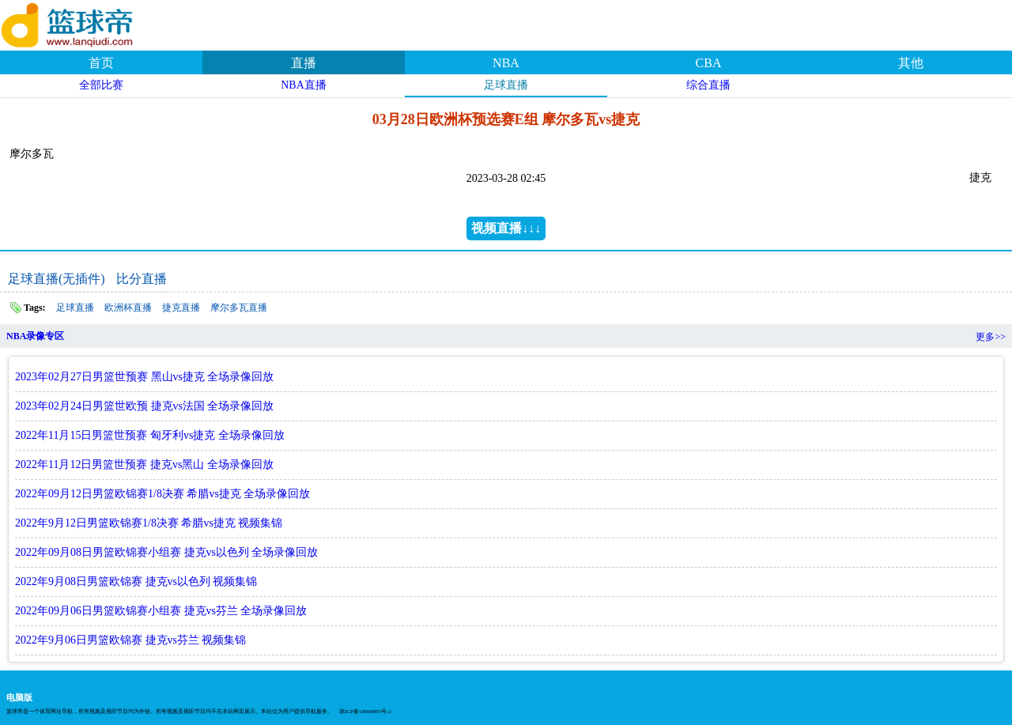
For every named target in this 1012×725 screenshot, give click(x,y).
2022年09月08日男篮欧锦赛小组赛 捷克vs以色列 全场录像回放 (166, 552)
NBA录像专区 (35, 336)
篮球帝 (87, 23)
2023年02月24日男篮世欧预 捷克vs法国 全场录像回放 (144, 406)
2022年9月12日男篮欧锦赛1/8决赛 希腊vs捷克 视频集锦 (148, 523)
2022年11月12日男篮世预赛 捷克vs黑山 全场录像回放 (144, 464)
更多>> (991, 336)
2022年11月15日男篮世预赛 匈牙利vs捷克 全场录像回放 (150, 435)
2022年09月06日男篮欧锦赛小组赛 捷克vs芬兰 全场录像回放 (161, 611)
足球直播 (506, 85)
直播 (303, 63)
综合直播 (708, 85)
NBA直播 (304, 85)
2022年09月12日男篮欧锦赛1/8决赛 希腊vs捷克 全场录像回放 (162, 494)
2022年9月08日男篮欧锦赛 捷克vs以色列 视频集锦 (136, 581)
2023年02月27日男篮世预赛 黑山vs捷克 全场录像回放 (144, 377)
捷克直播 (181, 307)
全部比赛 (101, 85)
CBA (709, 63)
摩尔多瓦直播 (238, 307)
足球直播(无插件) (56, 278)
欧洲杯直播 (128, 307)
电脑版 (19, 697)
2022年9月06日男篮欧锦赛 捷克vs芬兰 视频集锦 (130, 640)
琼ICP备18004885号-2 (365, 711)
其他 (910, 63)
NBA (506, 63)
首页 (101, 63)
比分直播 (141, 278)
